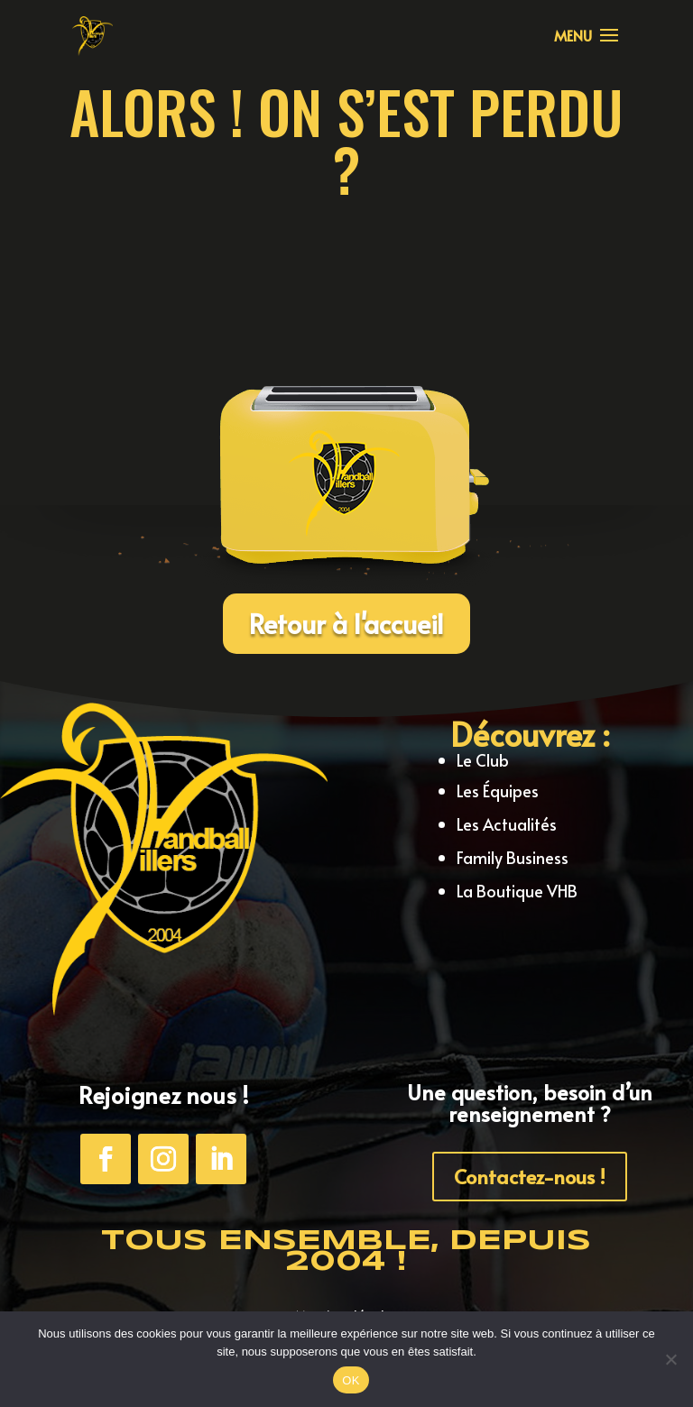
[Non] (670, 1359)
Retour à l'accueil (346, 623)
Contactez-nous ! (529, 1176)
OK (350, 1380)
